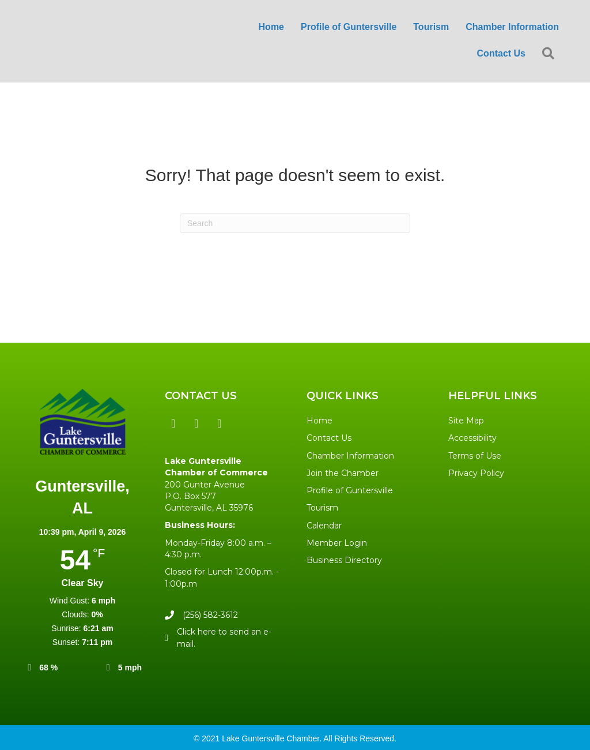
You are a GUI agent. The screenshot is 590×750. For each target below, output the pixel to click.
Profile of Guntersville (350, 490)
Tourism (322, 507)
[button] (550, 54)
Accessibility (472, 438)
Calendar (324, 525)
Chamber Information (350, 456)
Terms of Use (474, 456)
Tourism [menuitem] (431, 27)
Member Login (337, 543)
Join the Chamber (343, 473)
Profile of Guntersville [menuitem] (348, 27)
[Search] (295, 223)
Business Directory (344, 560)
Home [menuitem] (271, 27)
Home (319, 420)
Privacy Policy (476, 473)
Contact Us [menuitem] (501, 53)
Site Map (466, 420)
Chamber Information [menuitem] (512, 27)
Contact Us (329, 438)
